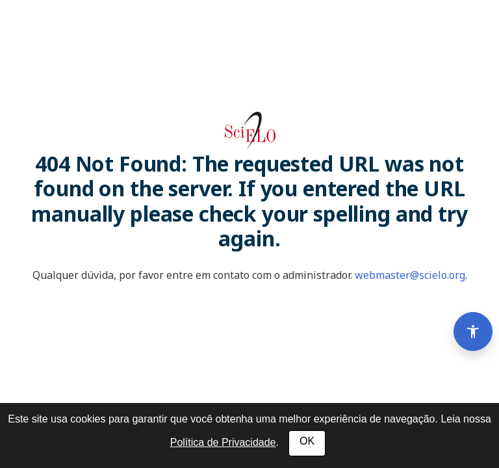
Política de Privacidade (223, 442)
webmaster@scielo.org (410, 275)
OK (307, 441)
